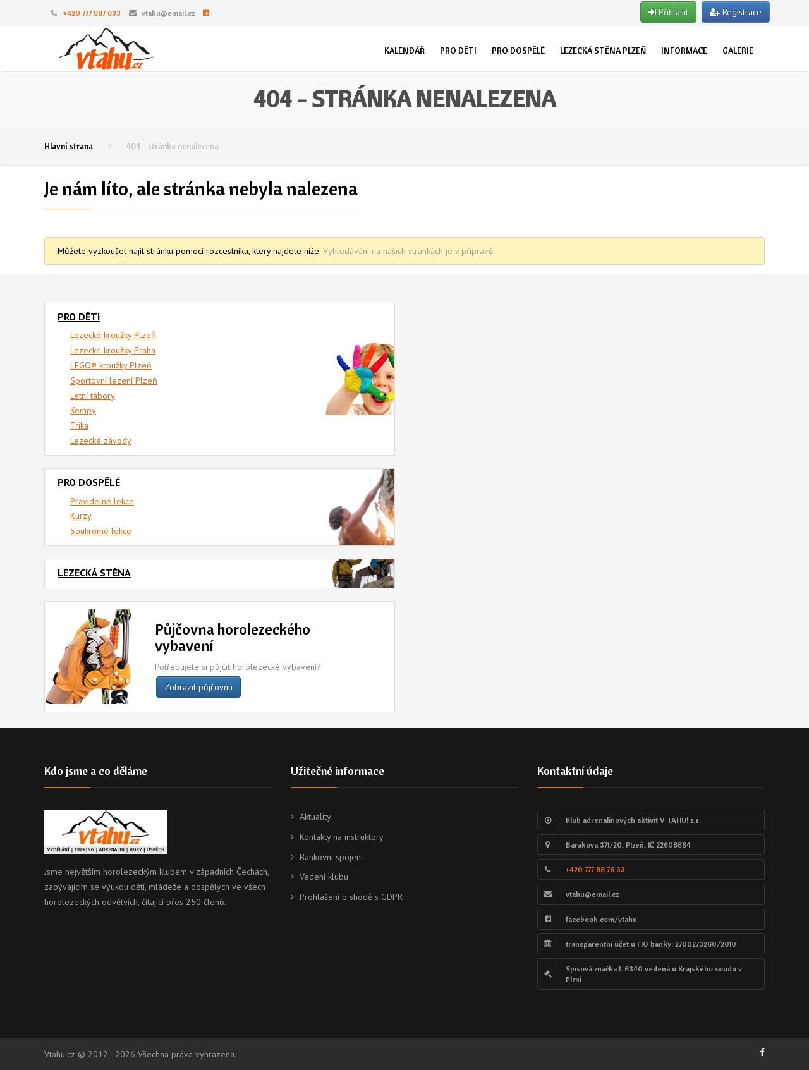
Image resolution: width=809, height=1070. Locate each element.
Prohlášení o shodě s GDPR (351, 897)
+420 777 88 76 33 (595, 869)
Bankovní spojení (331, 857)
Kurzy (81, 515)
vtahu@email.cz (168, 13)
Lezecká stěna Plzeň (603, 51)
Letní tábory (92, 395)
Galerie (737, 51)
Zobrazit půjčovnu (198, 687)
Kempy (83, 410)
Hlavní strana (68, 146)
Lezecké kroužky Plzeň (113, 335)
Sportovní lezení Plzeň (113, 380)
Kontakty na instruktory (342, 836)
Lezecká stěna (94, 572)
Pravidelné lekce (102, 501)
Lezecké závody (100, 440)
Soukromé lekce (100, 531)
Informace (684, 51)
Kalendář (404, 51)
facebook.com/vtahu (601, 919)
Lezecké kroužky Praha (112, 350)
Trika (79, 425)
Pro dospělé (518, 51)
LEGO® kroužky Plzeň (111, 365)
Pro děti (458, 51)
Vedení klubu (324, 876)
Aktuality (315, 816)
